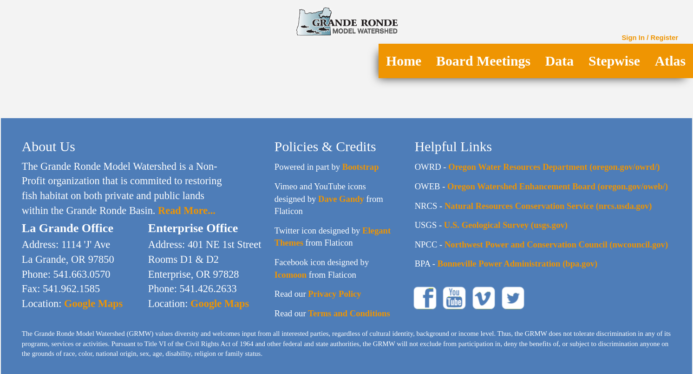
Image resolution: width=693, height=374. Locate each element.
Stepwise (614, 60)
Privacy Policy (334, 294)
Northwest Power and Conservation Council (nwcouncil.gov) (556, 244)
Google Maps (92, 303)
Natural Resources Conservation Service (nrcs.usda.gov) (548, 206)
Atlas (670, 60)
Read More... (185, 210)
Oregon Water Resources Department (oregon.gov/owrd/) (554, 167)
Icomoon (291, 275)
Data (559, 60)
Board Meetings (483, 60)
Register (665, 37)
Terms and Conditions (349, 313)
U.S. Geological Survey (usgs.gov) (506, 225)
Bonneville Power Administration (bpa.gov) (518, 263)
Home (403, 60)
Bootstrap (360, 167)
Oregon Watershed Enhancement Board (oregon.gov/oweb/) (557, 186)
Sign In (633, 37)
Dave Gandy (341, 199)
